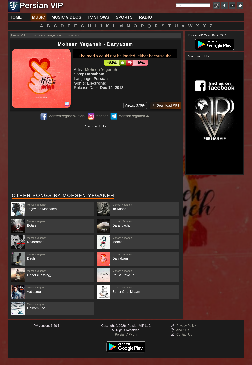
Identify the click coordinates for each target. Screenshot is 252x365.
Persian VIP (18, 35)
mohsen (102, 116)
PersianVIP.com (126, 334)
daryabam (73, 35)
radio (145, 17)
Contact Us (184, 334)
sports (124, 17)
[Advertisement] (95, 159)
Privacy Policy (186, 325)
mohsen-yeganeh (51, 35)
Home (15, 17)
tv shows (98, 17)
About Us (182, 330)
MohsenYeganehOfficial (66, 116)
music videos (66, 17)
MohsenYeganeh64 (134, 116)
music (38, 17)
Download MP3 (165, 105)
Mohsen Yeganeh (101, 69)
